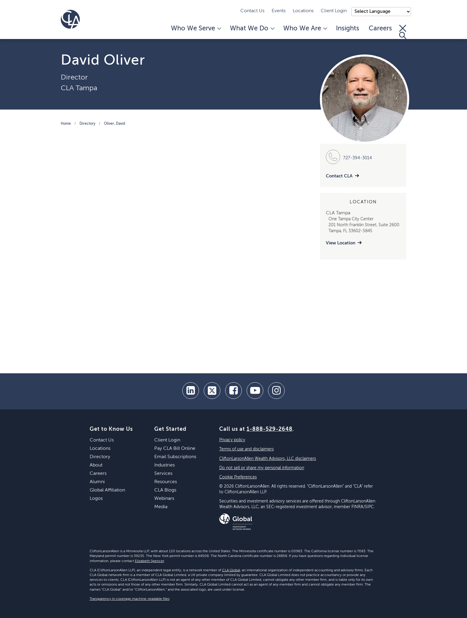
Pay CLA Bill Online (174, 448)
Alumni (97, 482)
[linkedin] (190, 390)
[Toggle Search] (402, 32)
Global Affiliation (107, 490)
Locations (303, 11)
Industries (164, 465)
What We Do (252, 28)
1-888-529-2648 (269, 429)
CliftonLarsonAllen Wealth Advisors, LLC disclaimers (267, 459)
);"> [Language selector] (381, 11)
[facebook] (233, 390)
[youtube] (255, 390)
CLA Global (231, 570)
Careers (380, 28)
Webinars (164, 498)
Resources (165, 482)
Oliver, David (114, 124)
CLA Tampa (79, 88)
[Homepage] (70, 19)
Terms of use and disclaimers (246, 449)
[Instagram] (276, 390)
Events (279, 11)
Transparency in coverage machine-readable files (129, 599)
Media (160, 507)
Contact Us (252, 11)
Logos (96, 498)
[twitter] (212, 390)
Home (66, 124)
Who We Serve (195, 28)
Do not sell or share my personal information (261, 468)
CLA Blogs (165, 490)
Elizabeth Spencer (149, 561)
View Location (340, 243)
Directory (87, 124)
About (96, 465)
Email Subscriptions (175, 457)
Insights (347, 28)
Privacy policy (232, 440)
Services (163, 473)
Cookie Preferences (238, 477)
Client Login (334, 11)
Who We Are (304, 28)
